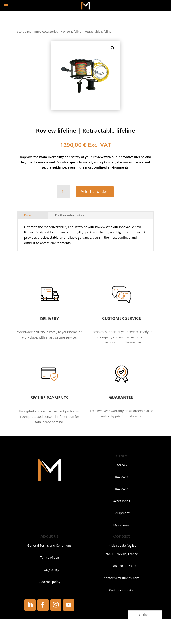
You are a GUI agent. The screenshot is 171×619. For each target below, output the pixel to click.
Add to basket (95, 191)
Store (20, 31)
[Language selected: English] (145, 614)
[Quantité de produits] (63, 191)
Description (33, 215)
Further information (70, 215)
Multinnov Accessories (42, 31)
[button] (113, 48)
